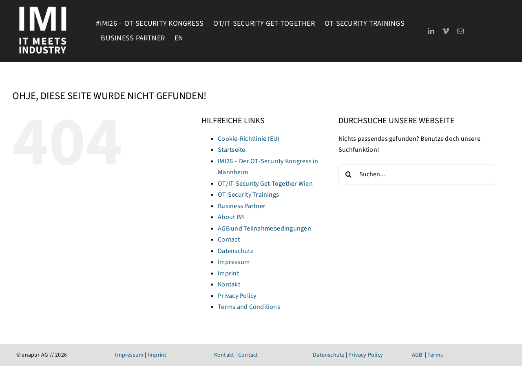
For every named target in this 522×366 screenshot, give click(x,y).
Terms (435, 355)
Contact (229, 239)
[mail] (460, 31)
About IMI (231, 217)
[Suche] (348, 174)
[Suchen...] (417, 174)
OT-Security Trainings (248, 194)
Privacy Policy (237, 295)
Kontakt (229, 284)
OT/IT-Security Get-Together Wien (265, 183)
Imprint (228, 273)
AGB (417, 355)
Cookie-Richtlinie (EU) (248, 138)
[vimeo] (445, 31)
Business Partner (241, 206)
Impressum (234, 261)
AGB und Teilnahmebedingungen (264, 228)
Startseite (231, 149)
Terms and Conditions (249, 306)
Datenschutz (235, 250)
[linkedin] (431, 31)
